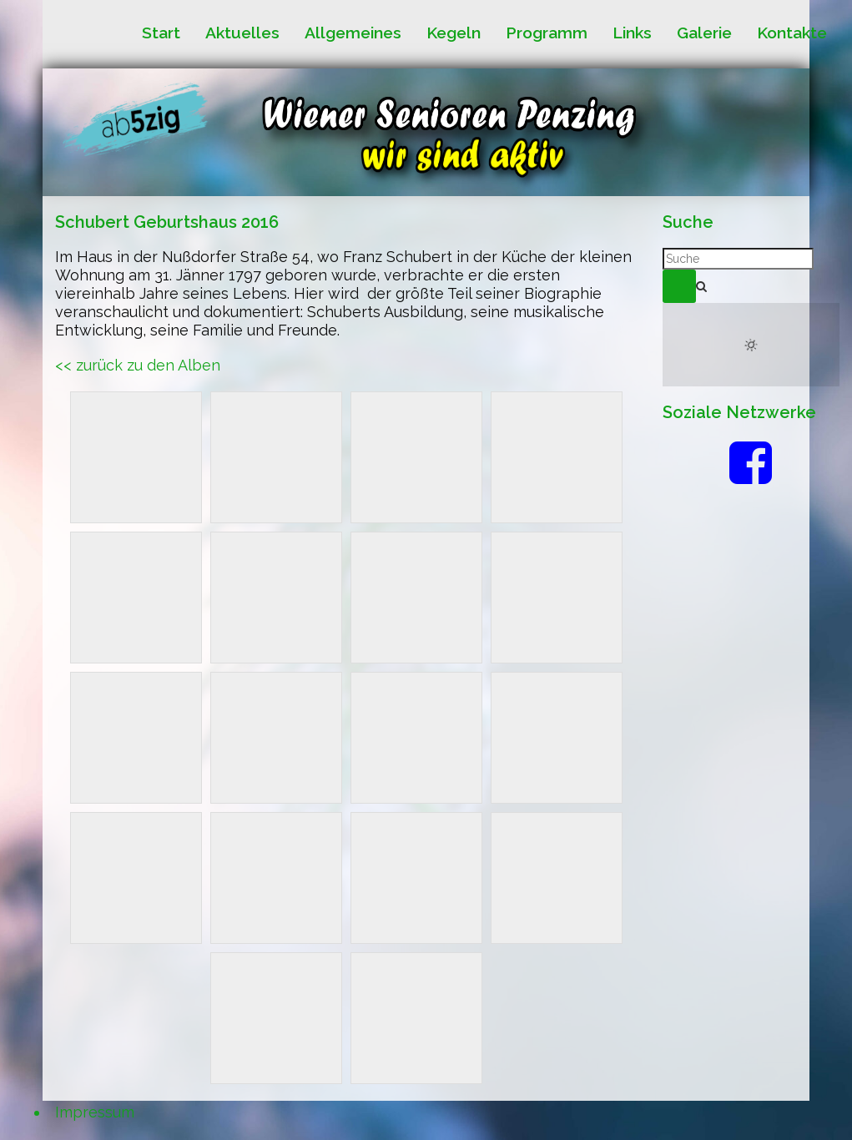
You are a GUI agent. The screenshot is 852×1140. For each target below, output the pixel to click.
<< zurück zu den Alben (137, 365)
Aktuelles (242, 33)
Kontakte (792, 33)
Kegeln (453, 33)
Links (632, 33)
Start (161, 33)
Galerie (704, 33)
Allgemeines (353, 33)
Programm (546, 33)
